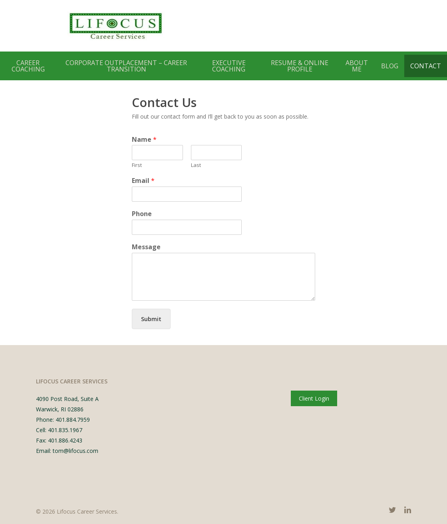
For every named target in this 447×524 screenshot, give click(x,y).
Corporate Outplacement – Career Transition (126, 65)
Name (144, 139)
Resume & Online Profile (299, 65)
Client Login (314, 398)
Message (146, 247)
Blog (389, 66)
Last (196, 165)
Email (143, 181)
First (137, 165)
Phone (142, 214)
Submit (151, 319)
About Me (357, 65)
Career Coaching (28, 65)
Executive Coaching (229, 65)
